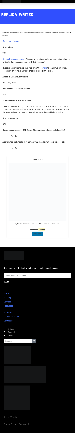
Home (6, 293)
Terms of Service (26, 424)
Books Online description (14, 59)
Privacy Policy (10, 424)
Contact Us (8, 321)
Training (7, 297)
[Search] (34, 341)
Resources (8, 306)
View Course (37, 234)
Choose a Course (11, 316)
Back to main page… (12, 41)
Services (7, 302)
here (45, 68)
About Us (8, 312)
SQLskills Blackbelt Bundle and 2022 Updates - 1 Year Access (37, 224)
